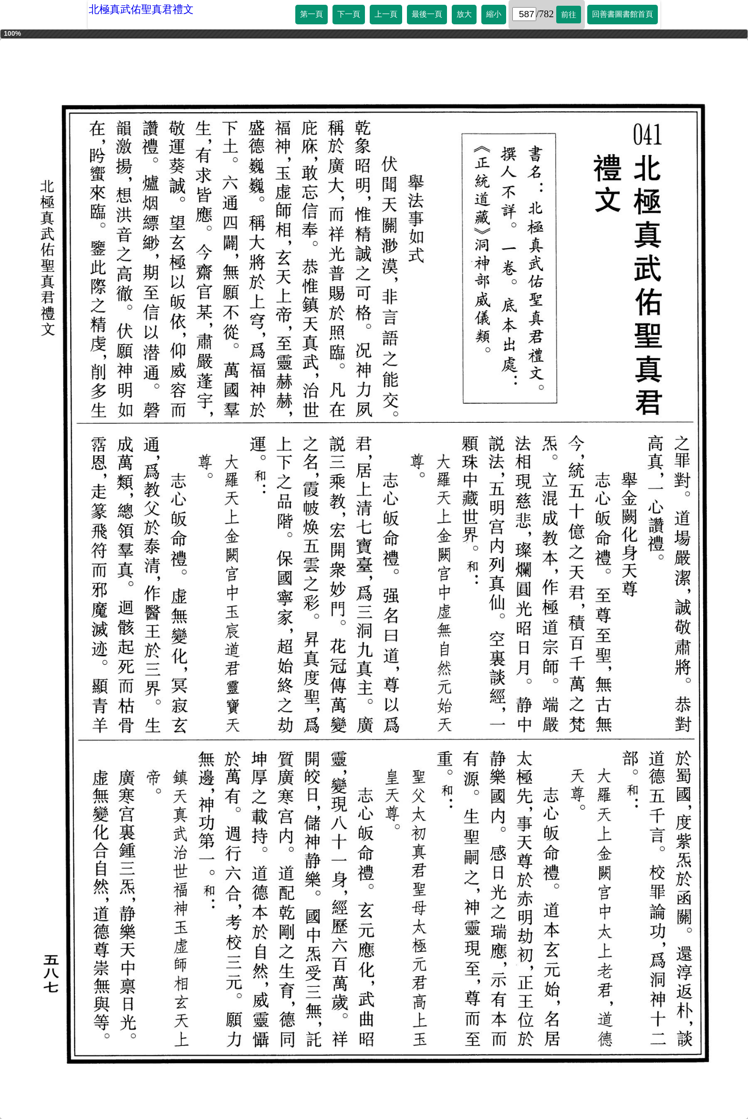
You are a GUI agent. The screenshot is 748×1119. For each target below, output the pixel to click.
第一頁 (311, 14)
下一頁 (348, 14)
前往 (568, 14)
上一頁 (385, 14)
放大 (464, 14)
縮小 (493, 14)
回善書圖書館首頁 (622, 14)
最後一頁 (427, 14)
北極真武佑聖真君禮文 (141, 9)
